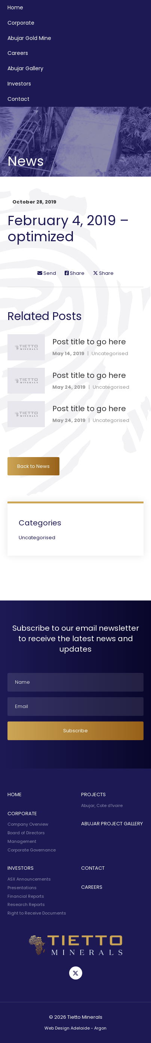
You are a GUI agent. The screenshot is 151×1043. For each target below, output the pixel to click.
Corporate (20, 23)
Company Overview (27, 824)
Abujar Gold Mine (29, 38)
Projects (93, 794)
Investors (19, 83)
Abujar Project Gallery (112, 823)
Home (15, 7)
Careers (17, 53)
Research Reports (26, 904)
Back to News (33, 466)
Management (21, 841)
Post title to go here (89, 341)
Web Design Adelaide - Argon (75, 1028)
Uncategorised (110, 353)
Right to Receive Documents (36, 913)
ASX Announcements (29, 879)
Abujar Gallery (25, 68)
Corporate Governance (31, 850)
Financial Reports (25, 896)
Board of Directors (26, 833)
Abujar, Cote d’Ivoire (102, 805)
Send (46, 273)
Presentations (22, 888)
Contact (18, 99)
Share (74, 273)
